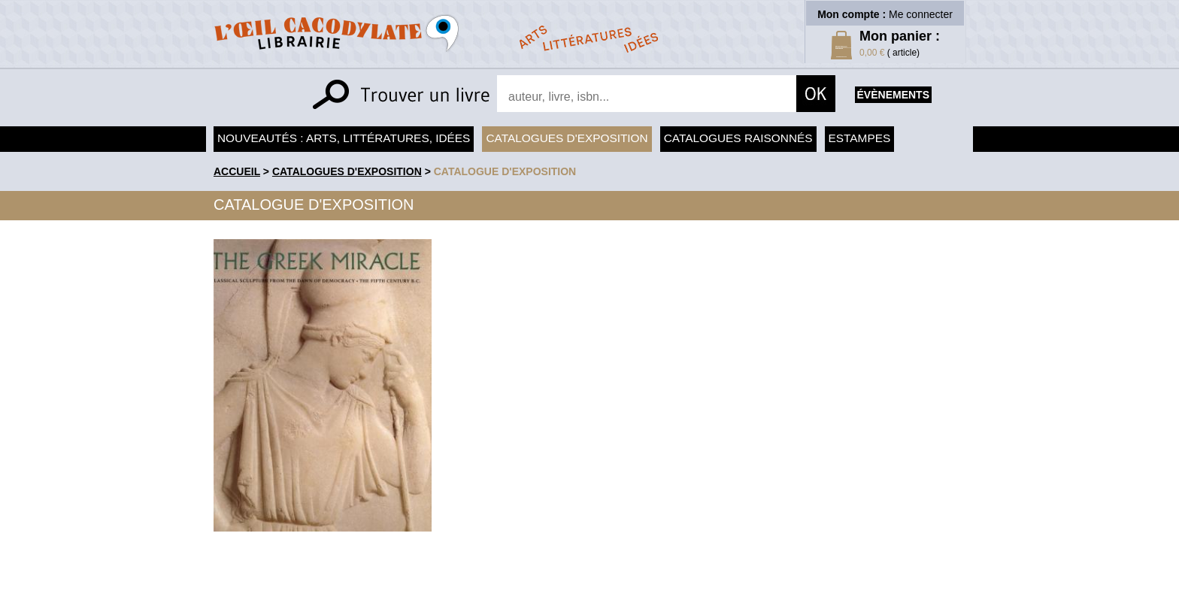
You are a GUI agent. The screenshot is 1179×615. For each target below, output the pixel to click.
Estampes (860, 138)
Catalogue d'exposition (505, 171)
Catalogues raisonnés (738, 138)
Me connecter (921, 14)
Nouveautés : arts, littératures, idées (343, 138)
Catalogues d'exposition (566, 138)
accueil (237, 171)
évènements (893, 95)
